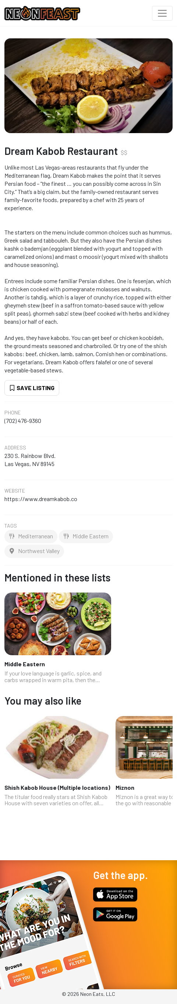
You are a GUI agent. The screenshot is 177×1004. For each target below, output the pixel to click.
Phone (12, 412)
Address (15, 447)
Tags (10, 525)
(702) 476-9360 (22, 420)
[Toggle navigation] (162, 13)
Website (14, 490)
